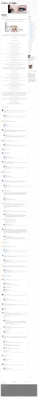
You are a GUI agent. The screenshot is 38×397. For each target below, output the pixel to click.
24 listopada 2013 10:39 (7, 171)
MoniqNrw (5, 129)
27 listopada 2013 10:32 (9, 341)
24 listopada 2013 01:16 (8, 120)
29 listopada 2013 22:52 (9, 331)
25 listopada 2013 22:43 (8, 308)
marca (30, 48)
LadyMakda (5, 308)
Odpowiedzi (5, 114)
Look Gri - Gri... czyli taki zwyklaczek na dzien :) (31, 34)
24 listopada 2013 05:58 (8, 129)
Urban (4, 312)
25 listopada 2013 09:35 (9, 283)
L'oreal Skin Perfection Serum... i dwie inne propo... (32, 29)
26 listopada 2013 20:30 (7, 312)
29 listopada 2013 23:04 (9, 359)
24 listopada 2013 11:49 (9, 228)
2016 (29, 17)
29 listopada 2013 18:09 (8, 326)
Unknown (4, 120)
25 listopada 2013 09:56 (9, 185)
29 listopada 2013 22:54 (9, 289)
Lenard (4, 171)
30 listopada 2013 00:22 (9, 350)
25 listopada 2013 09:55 (9, 198)
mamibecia (6, 210)
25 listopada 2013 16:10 (8, 303)
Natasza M (5, 303)
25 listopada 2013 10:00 (9, 166)
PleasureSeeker (5, 228)
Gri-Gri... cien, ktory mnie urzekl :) (32, 38)
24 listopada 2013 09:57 (8, 152)
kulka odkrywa (5, 275)
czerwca (30, 45)
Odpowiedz (5, 118)
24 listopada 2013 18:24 (9, 275)
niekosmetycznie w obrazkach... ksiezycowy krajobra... (32, 31)
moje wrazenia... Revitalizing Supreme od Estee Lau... (31, 37)
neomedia (4, 190)
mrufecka (4, 180)
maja (29, 46)
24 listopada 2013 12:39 (8, 245)
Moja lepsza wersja (5, 161)
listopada (30, 21)
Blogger (23, 395)
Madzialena (5, 152)
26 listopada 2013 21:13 (9, 320)
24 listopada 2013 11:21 (8, 190)
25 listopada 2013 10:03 (9, 115)
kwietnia (30, 47)
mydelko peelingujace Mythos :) (32, 25)
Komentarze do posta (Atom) (7, 383)
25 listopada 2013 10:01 (9, 144)
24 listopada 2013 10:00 (9, 161)
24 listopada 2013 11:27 (9, 210)
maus (5, 115)
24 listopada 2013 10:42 (8, 180)
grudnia (30, 20)
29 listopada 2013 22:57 (9, 347)
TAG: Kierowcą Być (31, 24)
